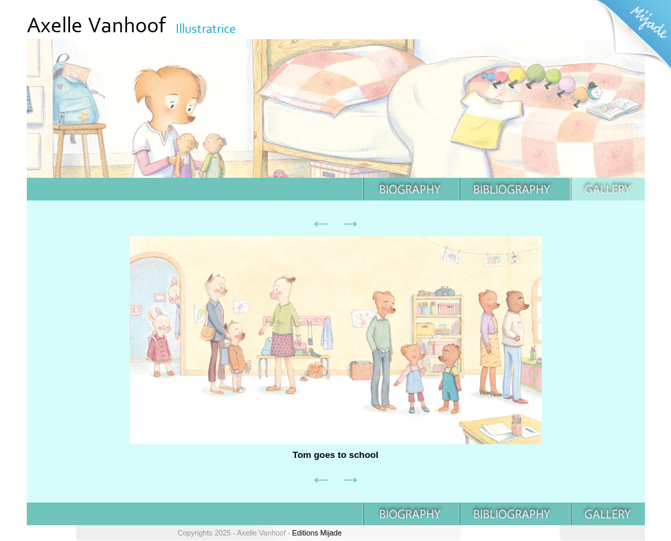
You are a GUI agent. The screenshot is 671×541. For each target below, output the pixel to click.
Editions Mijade (316, 533)
